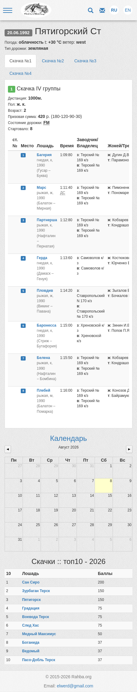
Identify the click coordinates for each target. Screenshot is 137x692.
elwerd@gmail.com (75, 685)
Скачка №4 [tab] (20, 73)
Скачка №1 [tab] (20, 60)
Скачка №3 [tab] (85, 60)
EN (128, 10)
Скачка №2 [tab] (53, 60)
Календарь (68, 438)
